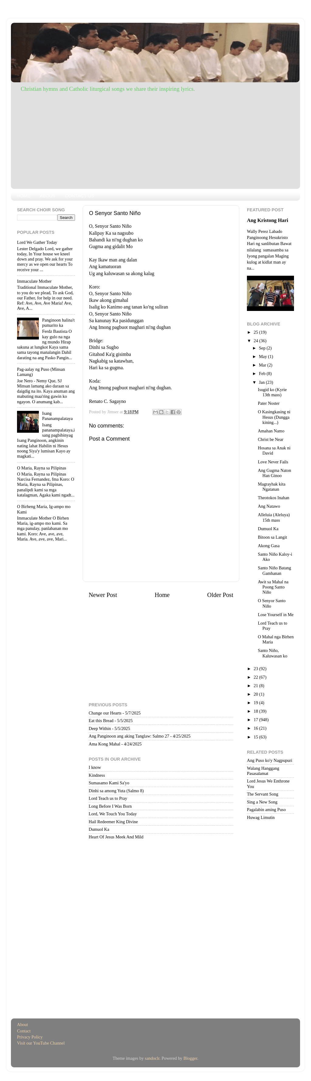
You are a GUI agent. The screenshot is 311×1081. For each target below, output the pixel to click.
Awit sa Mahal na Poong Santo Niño (273, 587)
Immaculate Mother (34, 281)
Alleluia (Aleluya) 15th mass (274, 517)
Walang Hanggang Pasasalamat (263, 771)
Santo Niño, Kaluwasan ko (272, 653)
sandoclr (152, 1058)
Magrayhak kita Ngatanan (271, 487)
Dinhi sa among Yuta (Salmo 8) (116, 790)
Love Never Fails (273, 461)
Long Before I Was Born (110, 806)
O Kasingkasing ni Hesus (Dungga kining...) (274, 417)
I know (95, 767)
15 (256, 737)
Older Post (220, 595)
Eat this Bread (101, 720)
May (263, 356)
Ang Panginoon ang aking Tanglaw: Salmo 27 (129, 736)
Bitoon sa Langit (272, 537)
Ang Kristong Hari (267, 220)
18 (256, 711)
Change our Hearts (105, 713)
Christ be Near (270, 439)
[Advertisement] (155, 138)
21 (256, 685)
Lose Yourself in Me (276, 614)
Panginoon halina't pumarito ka (58, 323)
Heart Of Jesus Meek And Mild (116, 836)
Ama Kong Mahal (104, 744)
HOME (23, 195)
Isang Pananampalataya (57, 416)
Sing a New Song (262, 802)
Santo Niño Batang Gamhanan (274, 570)
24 (256, 340)
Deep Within (100, 728)
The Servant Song (262, 794)
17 (256, 719)
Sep (263, 348)
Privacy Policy (30, 1037)
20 (256, 694)
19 (256, 702)
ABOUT (48, 195)
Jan (262, 382)
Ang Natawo (269, 506)
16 (256, 728)
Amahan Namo (271, 430)
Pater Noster (269, 403)
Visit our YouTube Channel (41, 1043)
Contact (24, 1030)
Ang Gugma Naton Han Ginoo (274, 473)
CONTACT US (79, 195)
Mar (263, 365)
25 (256, 332)
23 (256, 668)
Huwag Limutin (261, 817)
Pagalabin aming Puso (266, 809)
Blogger (190, 1058)
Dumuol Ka (99, 829)
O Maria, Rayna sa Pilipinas (41, 467)
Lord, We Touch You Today (113, 813)
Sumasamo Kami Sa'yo (109, 782)
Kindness (97, 775)
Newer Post (103, 595)
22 (256, 677)
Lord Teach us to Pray (108, 798)
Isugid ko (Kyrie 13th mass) (272, 392)
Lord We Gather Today (37, 242)
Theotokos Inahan (273, 497)
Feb (263, 373)
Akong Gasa (269, 545)
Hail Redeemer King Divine (113, 821)
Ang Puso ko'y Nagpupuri (269, 760)
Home (162, 595)
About (22, 1024)
